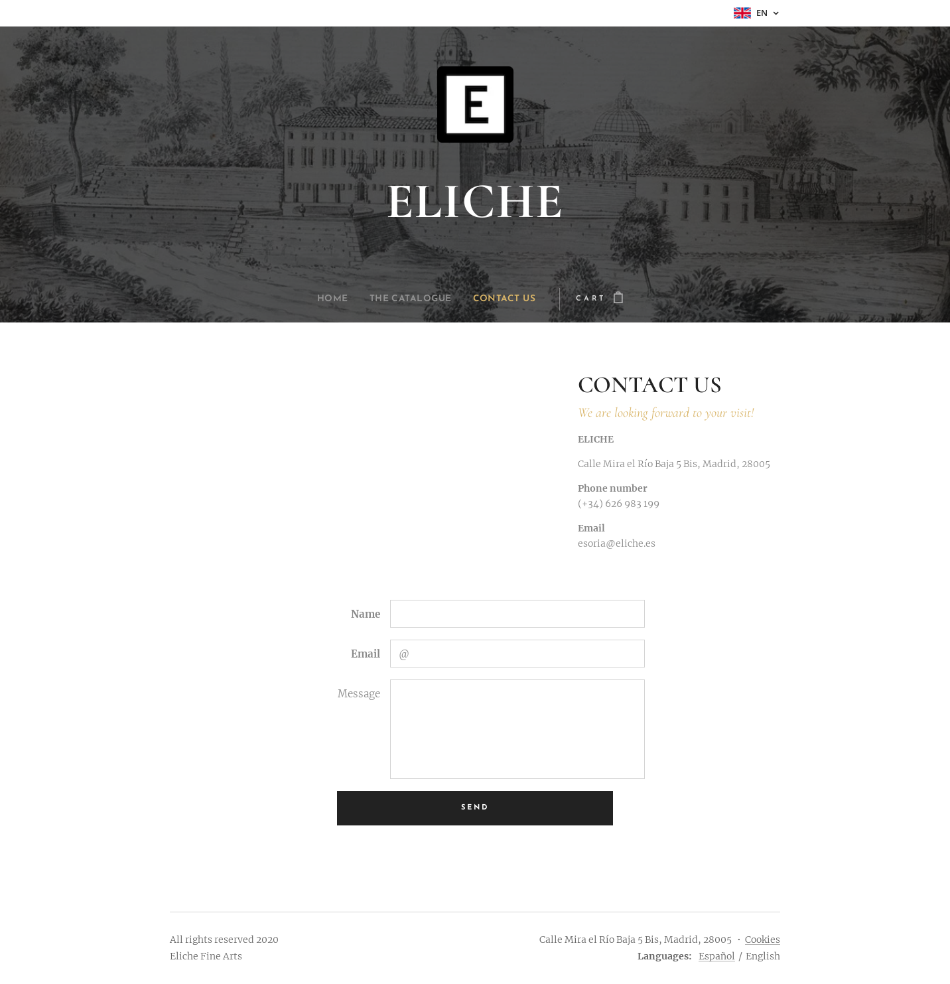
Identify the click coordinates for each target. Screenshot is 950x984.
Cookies (762, 940)
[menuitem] (326, 299)
